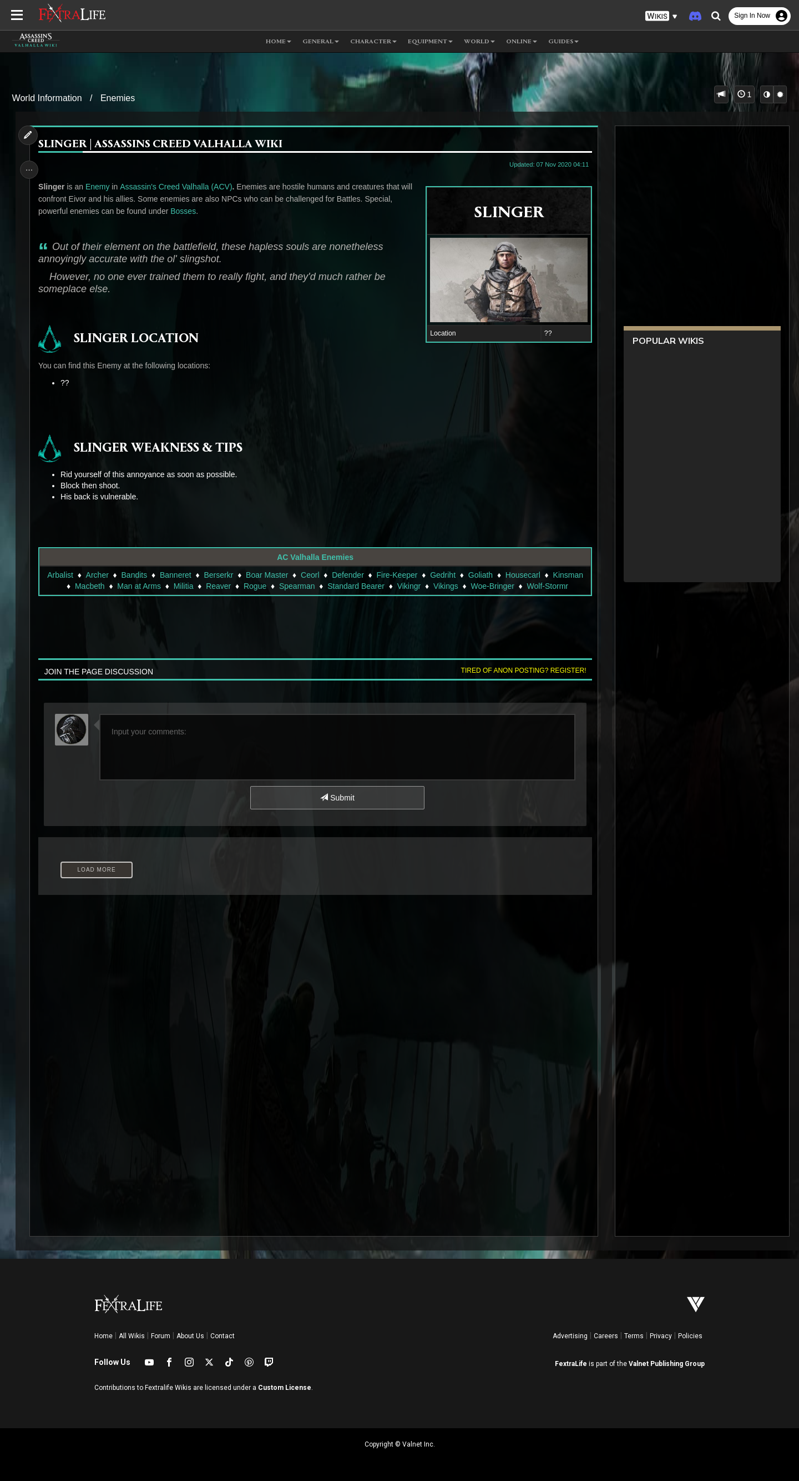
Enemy (99, 186)
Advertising (570, 1336)
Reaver (218, 586)
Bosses (185, 211)
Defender (348, 575)
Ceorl (309, 575)
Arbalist (60, 575)
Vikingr (409, 586)
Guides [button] (563, 41)
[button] (661, 16)
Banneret (175, 575)
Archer (96, 575)
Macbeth (89, 586)
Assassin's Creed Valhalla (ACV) (178, 186)
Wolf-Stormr (547, 586)
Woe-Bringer (492, 586)
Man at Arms (139, 586)
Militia (183, 586)
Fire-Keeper (396, 575)
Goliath (480, 575)
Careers (606, 1336)
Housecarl (522, 575)
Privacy (661, 1336)
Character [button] (373, 41)
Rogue (254, 586)
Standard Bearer (356, 586)
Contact (222, 1336)
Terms (634, 1336)
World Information (47, 98)
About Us (190, 1336)
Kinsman (568, 575)
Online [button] (521, 41)
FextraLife (571, 1364)
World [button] (479, 41)
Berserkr (218, 575)
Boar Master (266, 575)
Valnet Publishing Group (667, 1364)
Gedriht (443, 575)
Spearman (297, 586)
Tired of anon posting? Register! (521, 670)
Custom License (284, 1388)
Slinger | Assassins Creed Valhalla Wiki (163, 145)
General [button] (320, 41)
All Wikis (132, 1336)
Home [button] (278, 41)
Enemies (117, 98)
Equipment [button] (430, 41)
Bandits (134, 575)
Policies (690, 1336)
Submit (337, 797)
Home (103, 1336)
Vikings (445, 586)
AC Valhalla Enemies (315, 557)
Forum (160, 1336)
